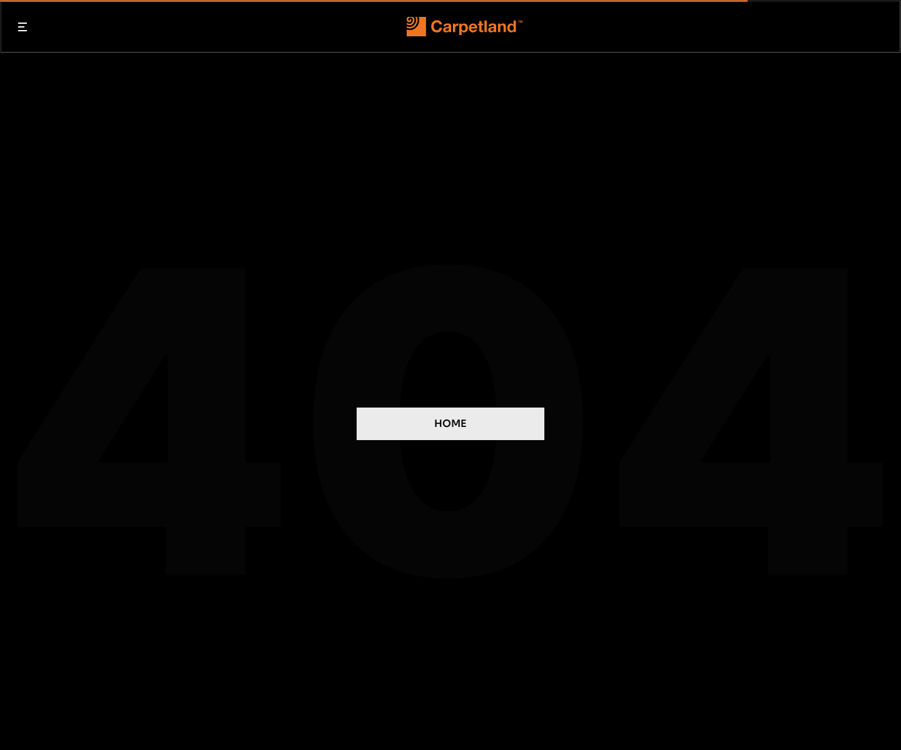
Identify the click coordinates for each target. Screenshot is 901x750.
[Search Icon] (879, 27)
